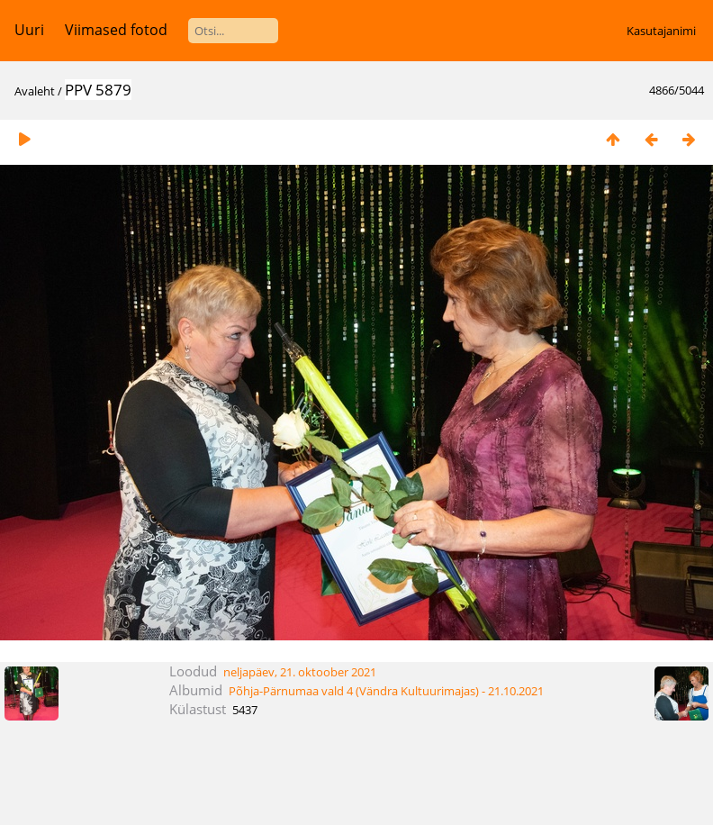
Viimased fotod (116, 30)
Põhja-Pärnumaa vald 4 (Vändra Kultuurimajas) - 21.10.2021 (386, 691)
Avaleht (34, 91)
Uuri (29, 30)
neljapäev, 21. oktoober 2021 (299, 672)
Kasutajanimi (661, 31)
